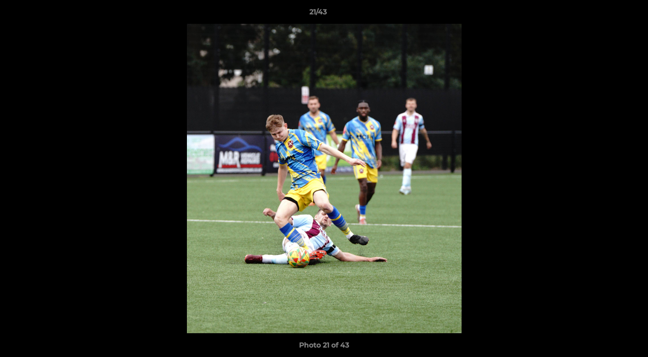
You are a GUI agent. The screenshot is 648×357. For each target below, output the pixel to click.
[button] (606, 14)
